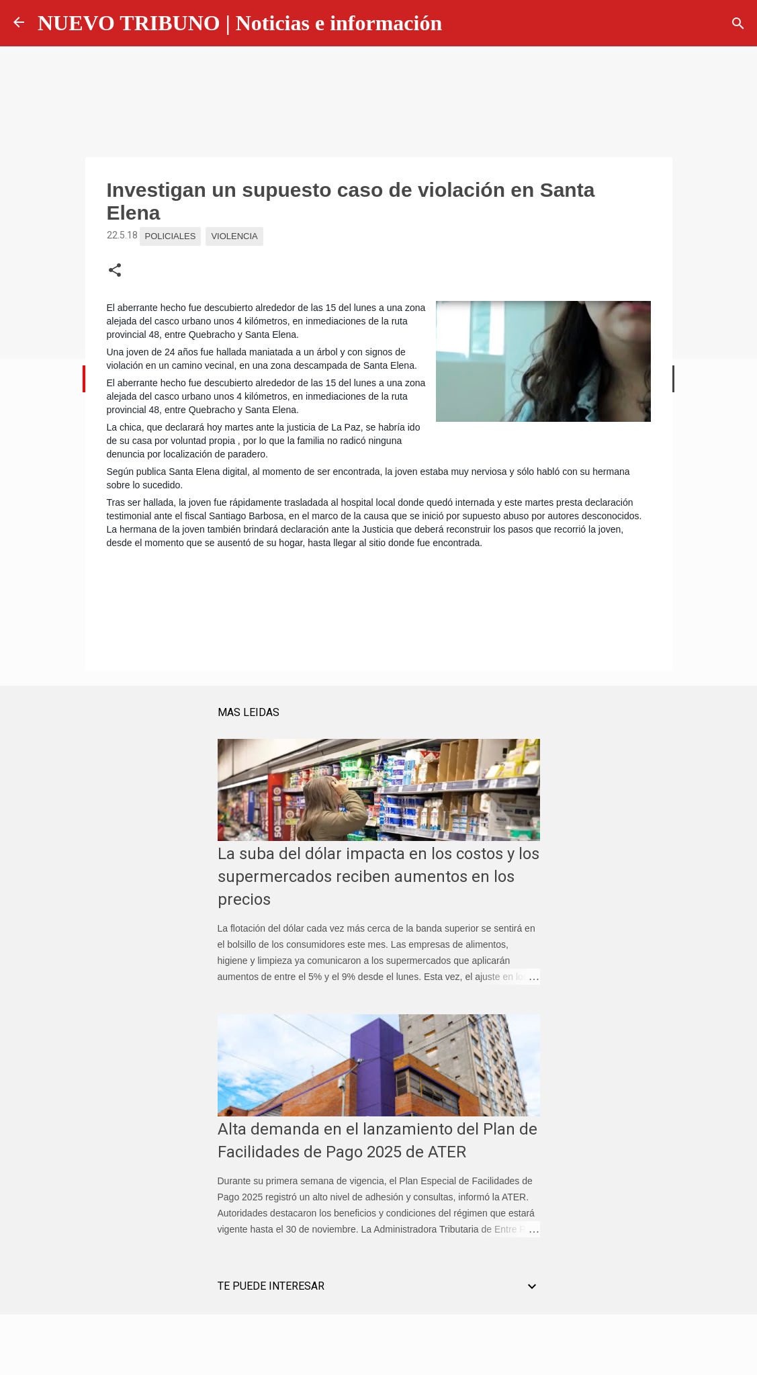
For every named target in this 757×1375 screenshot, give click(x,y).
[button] (115, 270)
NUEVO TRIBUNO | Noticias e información (240, 23)
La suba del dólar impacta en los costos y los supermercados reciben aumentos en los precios (378, 876)
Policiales (170, 236)
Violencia (234, 236)
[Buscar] (738, 23)
